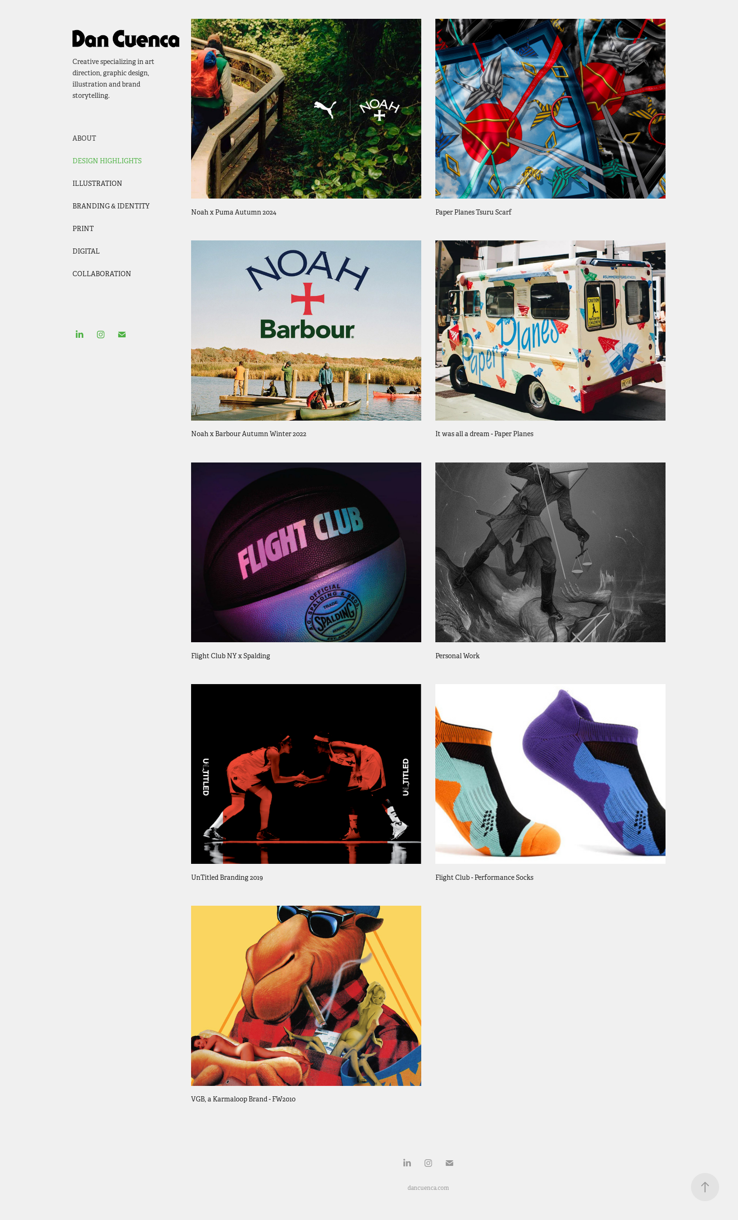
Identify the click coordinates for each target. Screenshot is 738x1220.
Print (83, 228)
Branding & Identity (111, 206)
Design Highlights (107, 161)
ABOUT (84, 138)
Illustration (97, 183)
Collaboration (101, 274)
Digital (86, 251)
